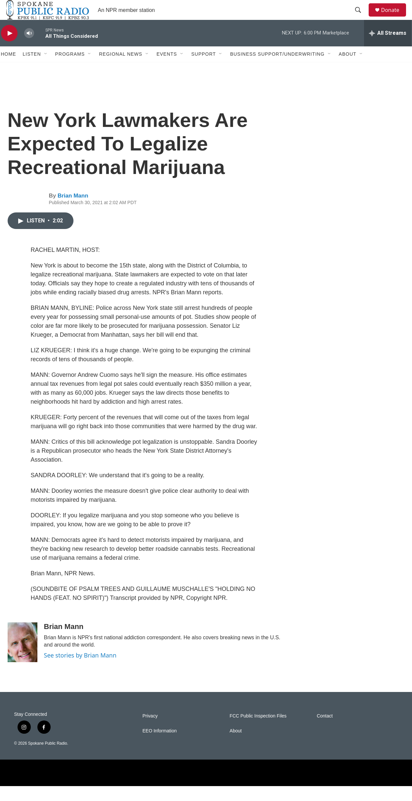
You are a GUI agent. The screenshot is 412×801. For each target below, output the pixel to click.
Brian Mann (73, 210)
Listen (32, 69)
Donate (394, 17)
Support (203, 69)
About (347, 69)
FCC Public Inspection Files (258, 730)
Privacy (150, 730)
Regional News (120, 69)
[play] (9, 48)
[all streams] (387, 48)
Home (8, 69)
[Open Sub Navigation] (46, 69)
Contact (325, 730)
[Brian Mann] (22, 657)
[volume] (29, 48)
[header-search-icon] (361, 18)
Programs (70, 69)
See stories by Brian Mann (80, 670)
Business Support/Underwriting (277, 69)
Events (167, 69)
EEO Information (160, 745)
